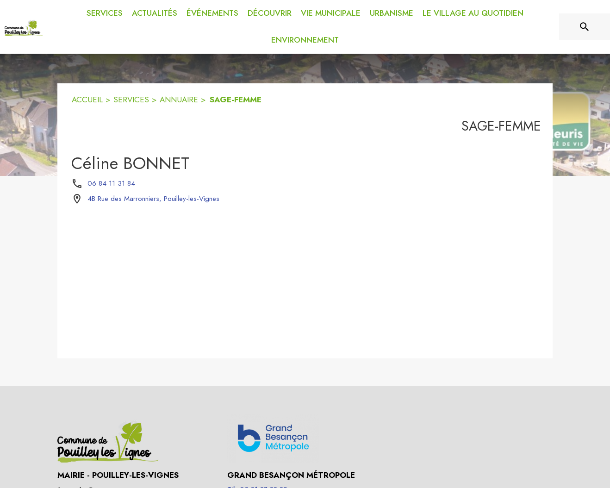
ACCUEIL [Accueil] (87, 99)
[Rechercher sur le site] (585, 27)
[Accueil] (24, 27)
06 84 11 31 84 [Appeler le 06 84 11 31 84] (111, 183)
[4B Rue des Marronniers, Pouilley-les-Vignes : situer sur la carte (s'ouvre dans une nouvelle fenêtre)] (153, 199)
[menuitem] (104, 11)
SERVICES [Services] (131, 99)
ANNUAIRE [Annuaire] (179, 99)
